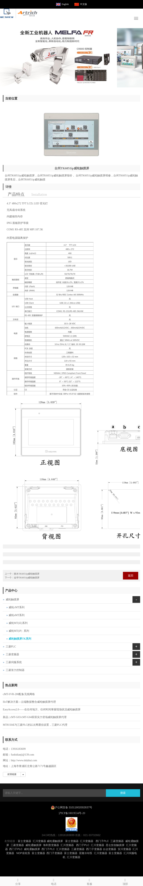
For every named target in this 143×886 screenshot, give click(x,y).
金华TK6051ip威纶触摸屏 (26, 577)
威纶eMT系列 (16, 615)
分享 (18, 881)
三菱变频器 (12, 654)
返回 (130, 575)
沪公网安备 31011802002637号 (73, 807)
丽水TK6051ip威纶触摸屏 (26, 573)
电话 (54, 881)
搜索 (123, 792)
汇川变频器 (39, 841)
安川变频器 (124, 849)
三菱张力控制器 (15, 670)
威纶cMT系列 (16, 607)
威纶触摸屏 (12, 599)
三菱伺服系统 (14, 662)
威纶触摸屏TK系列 (20, 638)
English (65, 4)
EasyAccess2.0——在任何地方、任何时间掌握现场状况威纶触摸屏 (41, 709)
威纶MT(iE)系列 (18, 623)
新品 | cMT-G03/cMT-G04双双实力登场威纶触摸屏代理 (35, 717)
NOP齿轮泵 (23, 853)
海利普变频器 (51, 845)
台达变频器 (109, 849)
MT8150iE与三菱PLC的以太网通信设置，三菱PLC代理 (35, 724)
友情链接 (12, 774)
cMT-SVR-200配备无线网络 (19, 694)
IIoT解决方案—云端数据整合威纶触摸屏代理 (29, 701)
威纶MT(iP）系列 (19, 630)
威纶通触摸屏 (55, 841)
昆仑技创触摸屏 (115, 845)
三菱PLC (11, 646)
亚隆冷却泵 (85, 853)
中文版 (83, 4)
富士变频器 (24, 841)
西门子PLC (102, 841)
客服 (89, 881)
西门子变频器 (94, 849)
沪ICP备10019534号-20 (71, 813)
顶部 (125, 881)
